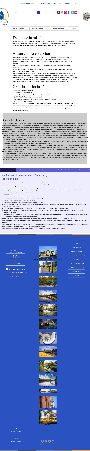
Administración (77, 271)
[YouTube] (75, 12)
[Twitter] (72, 12)
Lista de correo (77, 247)
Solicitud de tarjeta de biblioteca (76, 255)
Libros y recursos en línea (77, 263)
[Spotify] (62, 12)
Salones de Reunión (76, 251)
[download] (58, 12)
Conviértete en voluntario (77, 267)
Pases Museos (76, 259)
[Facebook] (69, 12)
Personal (76, 275)
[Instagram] (65, 12)
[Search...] (24, 12)
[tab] (22, 170)
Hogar (76, 243)
